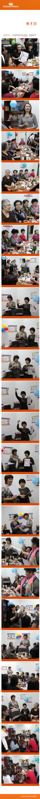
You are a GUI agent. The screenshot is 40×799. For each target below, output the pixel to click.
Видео (19, 14)
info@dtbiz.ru (31, 31)
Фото (6, 14)
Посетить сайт (32, 33)
